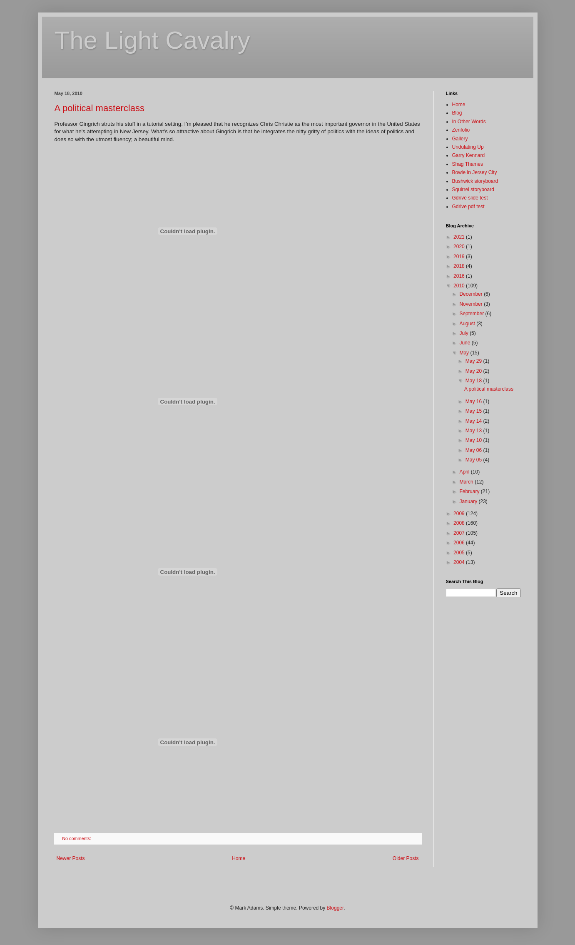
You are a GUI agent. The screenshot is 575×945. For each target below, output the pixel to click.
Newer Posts (71, 858)
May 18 (474, 381)
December (471, 294)
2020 (459, 246)
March (467, 482)
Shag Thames (467, 164)
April (464, 472)
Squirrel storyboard (473, 189)
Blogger (335, 908)
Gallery (460, 139)
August (467, 324)
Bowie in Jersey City (474, 172)
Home (238, 858)
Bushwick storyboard (475, 181)
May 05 (474, 460)
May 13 (474, 431)
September (472, 314)
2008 (459, 523)
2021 (459, 237)
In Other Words (469, 122)
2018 (459, 266)
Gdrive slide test (470, 198)
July (464, 333)
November (471, 304)
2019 (459, 256)
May (464, 353)
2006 (459, 543)
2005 (459, 553)
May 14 (474, 421)
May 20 (474, 371)
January (468, 501)
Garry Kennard (468, 155)
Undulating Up (468, 147)
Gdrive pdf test (468, 206)
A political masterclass (99, 108)
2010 (459, 286)
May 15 (474, 411)
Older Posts (406, 858)
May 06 (474, 450)
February (469, 491)
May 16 (474, 401)
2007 (459, 533)
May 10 (474, 440)
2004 (459, 562)
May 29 (474, 361)
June (465, 343)
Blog (457, 113)
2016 (459, 276)
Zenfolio (461, 130)
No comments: (77, 838)
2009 (459, 513)
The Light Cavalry (152, 40)
